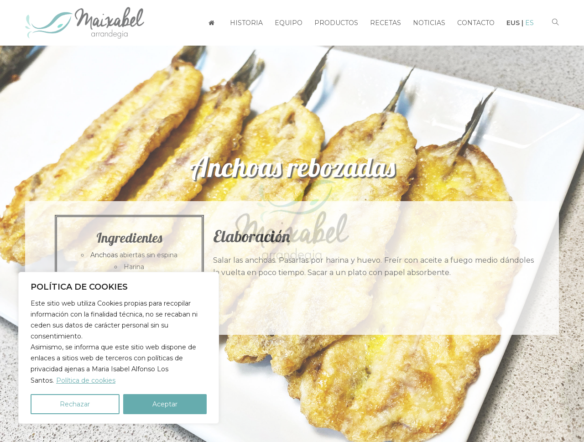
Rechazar (75, 404)
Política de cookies (85, 380)
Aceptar (164, 404)
